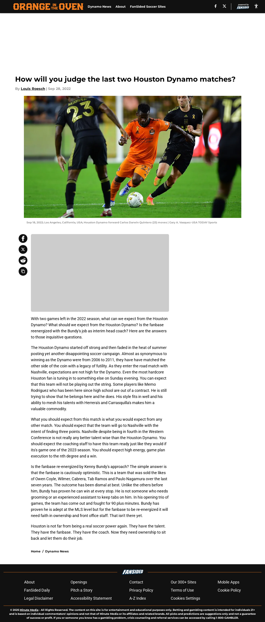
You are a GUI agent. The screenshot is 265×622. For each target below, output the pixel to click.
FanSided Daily (37, 590)
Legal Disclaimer (38, 598)
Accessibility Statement (91, 598)
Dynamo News (99, 7)
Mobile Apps (228, 582)
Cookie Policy (229, 590)
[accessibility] (256, 6)
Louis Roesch (33, 89)
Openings (79, 582)
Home (36, 551)
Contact (136, 582)
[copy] (23, 271)
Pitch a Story (81, 590)
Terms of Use (182, 590)
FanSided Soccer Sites (147, 7)
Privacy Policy (141, 590)
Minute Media (29, 609)
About (121, 7)
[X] (224, 6)
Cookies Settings (185, 598)
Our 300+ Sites (183, 582)
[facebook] (216, 6)
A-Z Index (137, 598)
